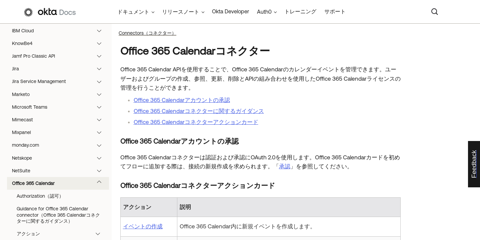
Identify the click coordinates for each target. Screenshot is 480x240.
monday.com (60, 145)
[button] (101, 30)
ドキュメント (133, 12)
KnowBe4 (60, 43)
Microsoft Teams (60, 107)
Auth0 (264, 12)
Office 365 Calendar (60, 183)
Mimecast (60, 119)
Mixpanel (60, 132)
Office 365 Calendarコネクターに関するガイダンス (199, 111)
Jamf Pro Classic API (60, 56)
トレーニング (300, 11)
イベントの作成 (143, 226)
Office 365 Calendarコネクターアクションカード (196, 122)
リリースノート (180, 12)
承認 (284, 166)
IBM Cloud (60, 30)
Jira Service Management (60, 81)
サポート (335, 11)
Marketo (60, 94)
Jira (60, 68)
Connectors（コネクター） (147, 33)
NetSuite (60, 170)
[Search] (434, 11)
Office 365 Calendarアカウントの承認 (182, 100)
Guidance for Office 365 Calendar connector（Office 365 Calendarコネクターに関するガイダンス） (58, 214)
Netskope (60, 158)
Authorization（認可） (40, 196)
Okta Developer (230, 11)
